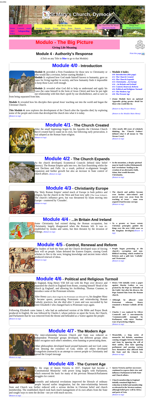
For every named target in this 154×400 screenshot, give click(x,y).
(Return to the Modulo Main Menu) (126, 113)
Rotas (70, 28)
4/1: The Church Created (122, 77)
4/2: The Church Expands (123, 79)
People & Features (133, 28)
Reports (78, 28)
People (47, 28)
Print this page (135, 53)
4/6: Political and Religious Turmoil (127, 89)
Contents (20, 28)
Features (88, 28)
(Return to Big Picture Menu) (124, 108)
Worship (39, 28)
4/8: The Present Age (121, 94)
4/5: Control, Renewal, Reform (125, 87)
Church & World (108, 28)
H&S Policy (12, 32)
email (28, 28)
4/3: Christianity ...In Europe (124, 82)
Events (55, 28)
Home (12, 28)
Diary (63, 28)
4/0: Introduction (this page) (124, 74)
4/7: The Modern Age (121, 91)
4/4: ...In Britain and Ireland (124, 84)
